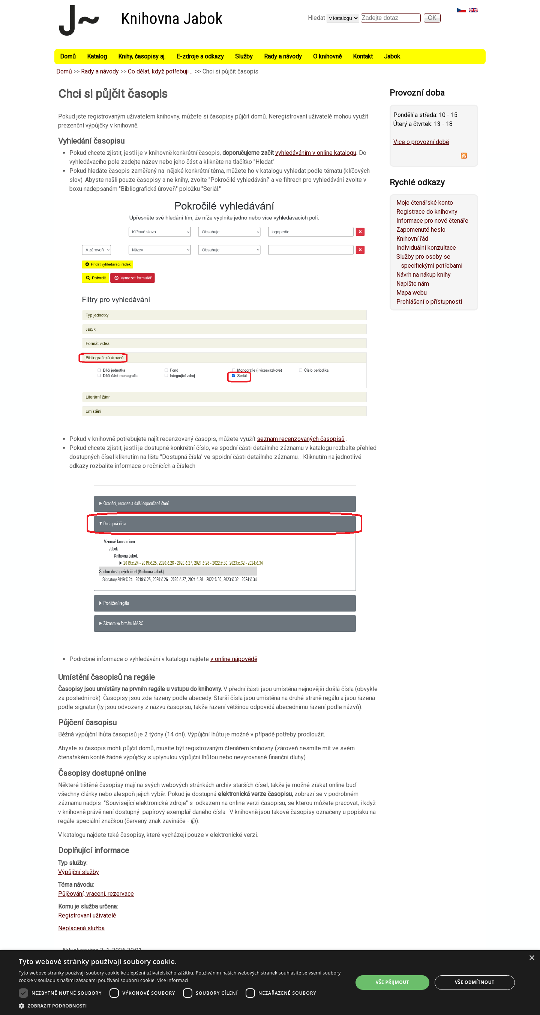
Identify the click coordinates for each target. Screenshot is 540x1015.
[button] (181, 1005)
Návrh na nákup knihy (423, 274)
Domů (68, 56)
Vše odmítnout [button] (474, 982)
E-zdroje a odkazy (200, 56)
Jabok (392, 56)
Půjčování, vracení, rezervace (96, 893)
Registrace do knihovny (427, 211)
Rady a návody (283, 56)
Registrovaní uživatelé (87, 915)
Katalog (97, 56)
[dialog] (270, 982)
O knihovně (327, 56)
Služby (244, 56)
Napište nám (412, 283)
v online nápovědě (233, 659)
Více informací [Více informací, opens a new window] (172, 980)
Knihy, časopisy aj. (141, 56)
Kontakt (363, 56)
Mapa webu (411, 292)
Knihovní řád (412, 238)
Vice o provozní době (421, 141)
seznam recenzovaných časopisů (301, 438)
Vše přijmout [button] (392, 982)
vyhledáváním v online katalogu (315, 152)
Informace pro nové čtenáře (432, 220)
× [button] (531, 958)
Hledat (317, 17)
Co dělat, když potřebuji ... (161, 71)
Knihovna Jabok (172, 18)
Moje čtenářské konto (424, 202)
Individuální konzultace (426, 247)
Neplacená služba (81, 928)
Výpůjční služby (78, 872)
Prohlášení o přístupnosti (429, 301)
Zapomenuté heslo (421, 229)
